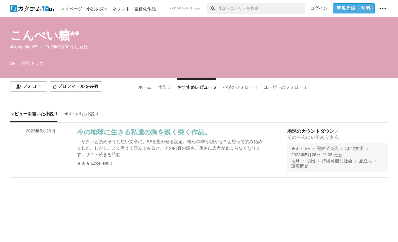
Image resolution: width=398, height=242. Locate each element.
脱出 (311, 161)
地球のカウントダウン (310, 131)
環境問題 (300, 166)
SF (307, 148)
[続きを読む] (171, 148)
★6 (294, 148)
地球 (295, 161)
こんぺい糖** (44, 35)
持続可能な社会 (337, 161)
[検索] (212, 8)
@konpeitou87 (23, 47)
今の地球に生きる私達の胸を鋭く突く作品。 (144, 132)
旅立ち (365, 161)
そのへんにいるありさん (313, 137)
